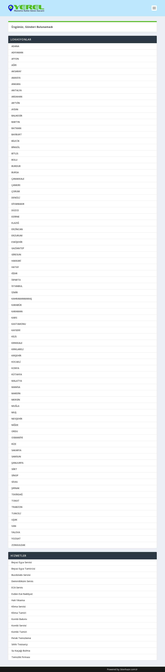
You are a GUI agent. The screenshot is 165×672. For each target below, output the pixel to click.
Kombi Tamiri (19, 631)
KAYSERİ (15, 330)
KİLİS (14, 336)
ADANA (15, 46)
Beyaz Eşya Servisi (21, 562)
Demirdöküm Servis (22, 581)
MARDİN (15, 393)
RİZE (13, 443)
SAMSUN (16, 456)
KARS (14, 317)
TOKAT (15, 500)
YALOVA (15, 532)
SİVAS (14, 481)
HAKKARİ (16, 260)
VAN (13, 525)
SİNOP (14, 475)
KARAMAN (17, 311)
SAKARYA (16, 450)
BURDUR (16, 165)
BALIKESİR (16, 115)
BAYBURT (16, 134)
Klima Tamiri (18, 612)
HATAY (15, 266)
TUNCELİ (16, 513)
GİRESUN (16, 254)
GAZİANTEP (17, 248)
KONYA (15, 367)
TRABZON (16, 506)
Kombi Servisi (18, 625)
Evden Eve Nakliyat (22, 593)
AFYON (15, 58)
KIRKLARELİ (17, 349)
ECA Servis (17, 587)
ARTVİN (15, 102)
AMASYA (15, 77)
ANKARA (15, 83)
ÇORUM (15, 191)
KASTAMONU (18, 323)
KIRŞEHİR (16, 355)
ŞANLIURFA (17, 462)
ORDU (14, 431)
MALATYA (16, 380)
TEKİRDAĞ (17, 494)
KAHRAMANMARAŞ (21, 298)
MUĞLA (15, 405)
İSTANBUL (16, 285)
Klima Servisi (18, 606)
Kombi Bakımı (19, 618)
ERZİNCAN (17, 229)
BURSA (15, 172)
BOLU (14, 159)
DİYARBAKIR (17, 203)
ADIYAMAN (17, 52)
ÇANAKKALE (17, 178)
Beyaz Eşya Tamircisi (23, 568)
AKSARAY (16, 71)
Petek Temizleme (21, 637)
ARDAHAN (16, 96)
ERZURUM (16, 235)
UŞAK (14, 519)
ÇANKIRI (15, 184)
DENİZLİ (15, 197)
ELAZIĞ (15, 222)
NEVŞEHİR (16, 418)
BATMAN (16, 128)
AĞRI (14, 64)
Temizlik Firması (20, 656)
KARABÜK (16, 304)
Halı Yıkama (18, 600)
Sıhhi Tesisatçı (19, 644)
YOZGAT (16, 538)
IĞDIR (14, 273)
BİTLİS (14, 153)
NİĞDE (14, 424)
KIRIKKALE (16, 342)
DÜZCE (15, 210)
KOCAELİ (16, 361)
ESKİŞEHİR (16, 241)
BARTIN (15, 121)
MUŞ (13, 412)
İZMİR (14, 292)
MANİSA (15, 386)
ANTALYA (16, 90)
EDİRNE (15, 216)
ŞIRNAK (15, 487)
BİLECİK (15, 140)
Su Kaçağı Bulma (20, 650)
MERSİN (15, 399)
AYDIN (14, 109)
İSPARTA (16, 279)
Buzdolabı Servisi (20, 574)
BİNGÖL (15, 147)
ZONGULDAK (18, 544)
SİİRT (14, 468)
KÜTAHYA (16, 374)
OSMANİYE (17, 437)
